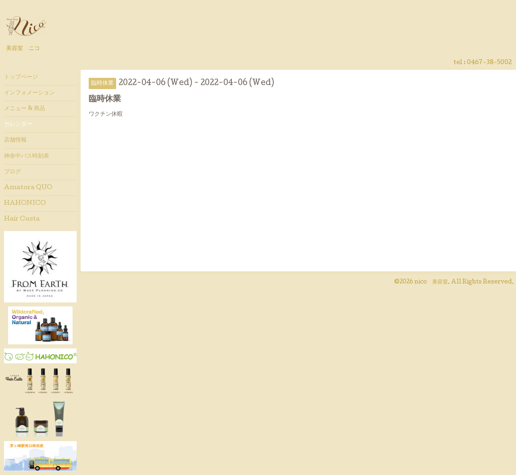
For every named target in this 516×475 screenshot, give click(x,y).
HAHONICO (25, 203)
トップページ (21, 77)
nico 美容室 (431, 282)
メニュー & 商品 (24, 109)
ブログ (12, 172)
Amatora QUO (28, 188)
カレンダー (18, 124)
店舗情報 (15, 140)
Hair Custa (22, 219)
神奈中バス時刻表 (26, 156)
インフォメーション (29, 93)
